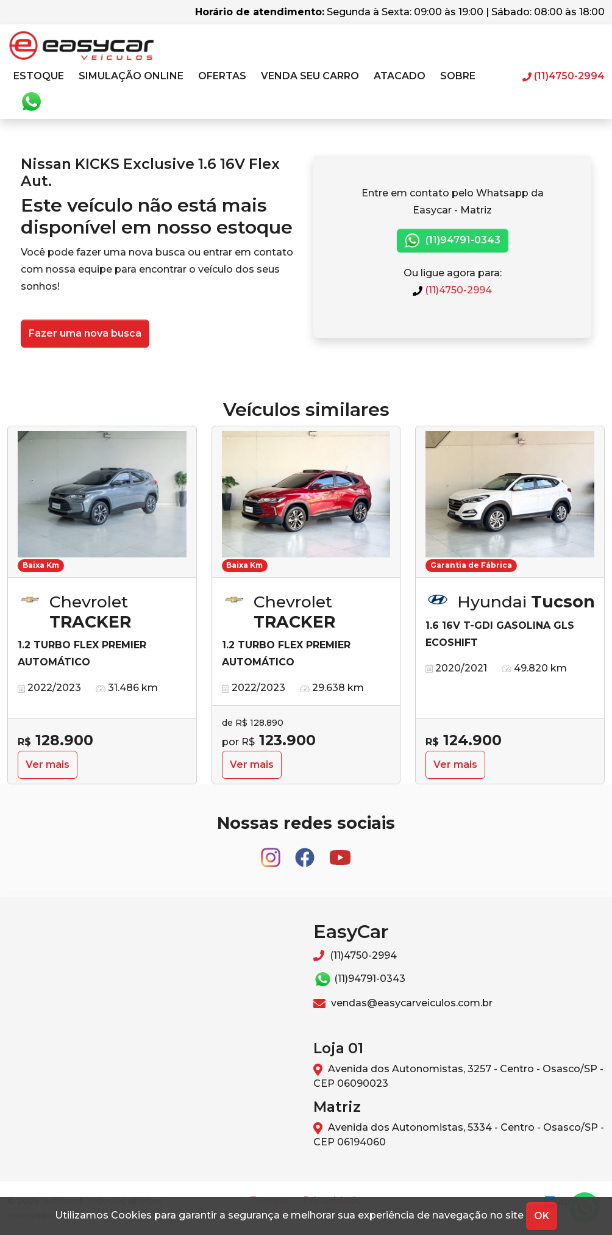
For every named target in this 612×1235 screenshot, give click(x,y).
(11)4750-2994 (452, 290)
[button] (38, 76)
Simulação (131, 76)
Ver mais (47, 764)
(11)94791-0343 (452, 240)
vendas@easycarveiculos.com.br (403, 1003)
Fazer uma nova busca (85, 333)
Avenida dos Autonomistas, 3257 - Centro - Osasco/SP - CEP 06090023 (458, 1076)
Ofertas (222, 76)
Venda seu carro (310, 76)
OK (541, 1216)
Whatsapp (31, 102)
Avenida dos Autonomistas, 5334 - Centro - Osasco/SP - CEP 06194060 (458, 1135)
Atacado (399, 76)
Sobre (457, 76)
